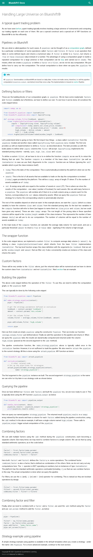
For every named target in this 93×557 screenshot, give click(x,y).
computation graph (76, 48)
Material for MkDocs (17, 554)
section (60, 269)
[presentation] (68, 179)
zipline (76, 82)
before (18, 29)
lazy (62, 60)
